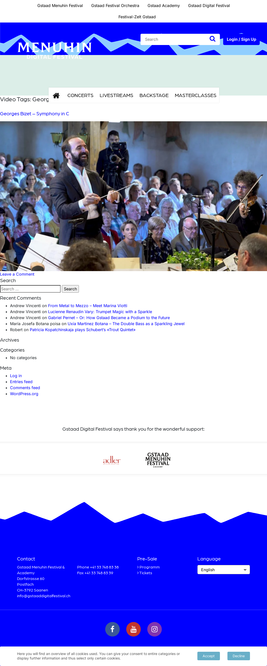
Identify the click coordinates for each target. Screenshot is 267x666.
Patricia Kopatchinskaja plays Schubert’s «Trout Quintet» (83, 329)
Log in (16, 375)
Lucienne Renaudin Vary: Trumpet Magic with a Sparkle (100, 311)
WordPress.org (24, 393)
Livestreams (116, 95)
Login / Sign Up (241, 39)
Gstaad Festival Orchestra (115, 5)
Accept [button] (209, 656)
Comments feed (25, 387)
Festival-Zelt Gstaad (137, 16)
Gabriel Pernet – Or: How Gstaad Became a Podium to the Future (109, 317)
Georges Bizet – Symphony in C (34, 113)
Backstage (154, 95)
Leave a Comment (17, 274)
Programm (150, 566)
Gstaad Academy (164, 5)
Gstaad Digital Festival (209, 5)
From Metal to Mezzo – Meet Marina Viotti (87, 305)
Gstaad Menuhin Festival (60, 5)
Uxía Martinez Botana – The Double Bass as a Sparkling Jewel (126, 323)
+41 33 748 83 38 (104, 566)
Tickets (145, 572)
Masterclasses (195, 95)
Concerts (80, 95)
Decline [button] (239, 656)
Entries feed (21, 381)
